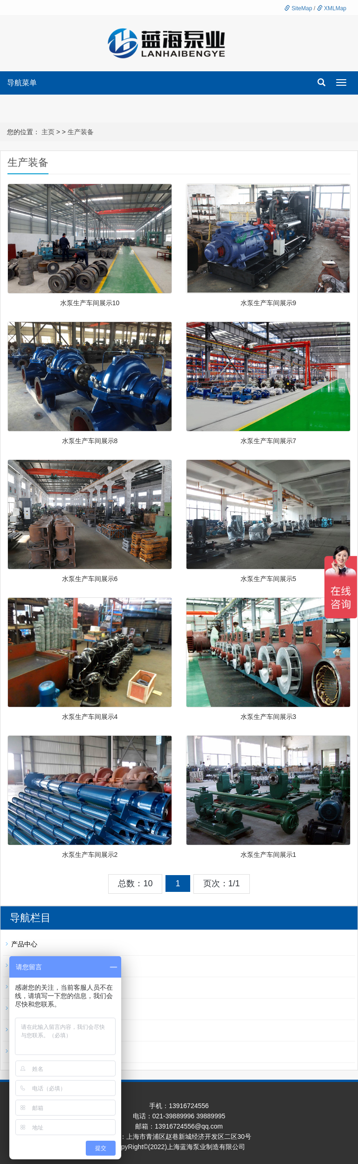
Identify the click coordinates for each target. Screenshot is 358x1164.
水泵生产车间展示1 (268, 854)
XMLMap (331, 8)
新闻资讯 (24, 965)
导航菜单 (22, 83)
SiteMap (298, 8)
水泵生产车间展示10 (90, 303)
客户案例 (24, 1051)
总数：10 (135, 883)
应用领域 (24, 1008)
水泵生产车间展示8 (90, 441)
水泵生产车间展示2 (90, 854)
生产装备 (81, 132)
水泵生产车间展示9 (268, 303)
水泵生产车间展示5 (268, 578)
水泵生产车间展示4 (90, 716)
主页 (48, 132)
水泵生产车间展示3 (268, 716)
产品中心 (24, 944)
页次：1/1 (221, 883)
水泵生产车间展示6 (90, 578)
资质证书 (24, 1030)
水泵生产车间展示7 (268, 441)
